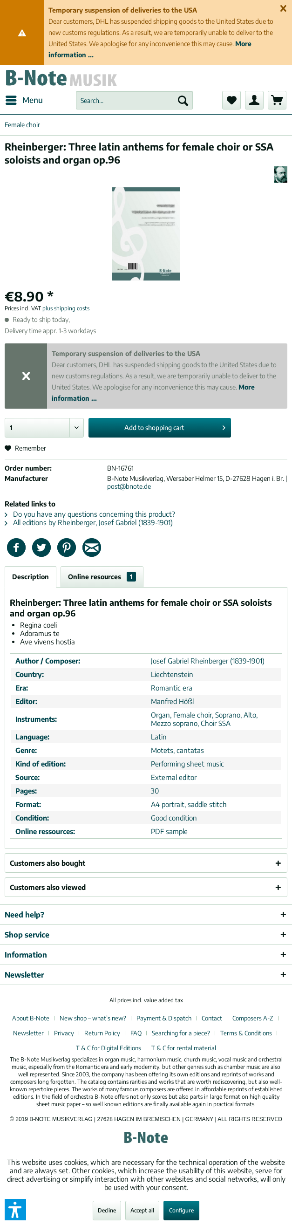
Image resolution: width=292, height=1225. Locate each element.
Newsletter (28, 1033)
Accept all (142, 1210)
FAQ (136, 1033)
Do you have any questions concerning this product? (90, 514)
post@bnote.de (129, 486)
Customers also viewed (48, 887)
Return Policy (102, 1033)
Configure (181, 1210)
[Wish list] (231, 100)
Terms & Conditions (246, 1033)
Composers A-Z (252, 1018)
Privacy (64, 1033)
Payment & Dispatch (163, 1018)
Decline (107, 1210)
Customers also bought (47, 863)
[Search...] (134, 100)
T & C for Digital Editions (108, 1048)
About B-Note (30, 1018)
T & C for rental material (183, 1048)
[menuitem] (24, 100)
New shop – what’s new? (93, 1018)
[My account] (254, 100)
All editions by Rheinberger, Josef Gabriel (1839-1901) (89, 522)
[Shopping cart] (277, 100)
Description (30, 577)
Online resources (102, 577)
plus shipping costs (65, 308)
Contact (212, 1018)
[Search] (183, 100)
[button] (15, 1209)
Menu (24, 99)
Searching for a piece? (181, 1033)
